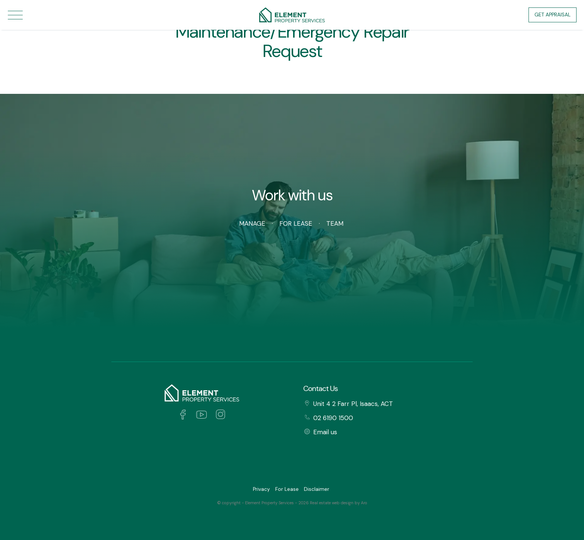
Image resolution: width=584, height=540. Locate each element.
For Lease (295, 223)
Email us (325, 432)
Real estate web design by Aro (338, 502)
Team (334, 223)
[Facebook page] (184, 415)
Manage (252, 223)
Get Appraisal (552, 15)
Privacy (261, 489)
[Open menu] (15, 15)
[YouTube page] (203, 415)
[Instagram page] (220, 415)
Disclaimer (316, 489)
